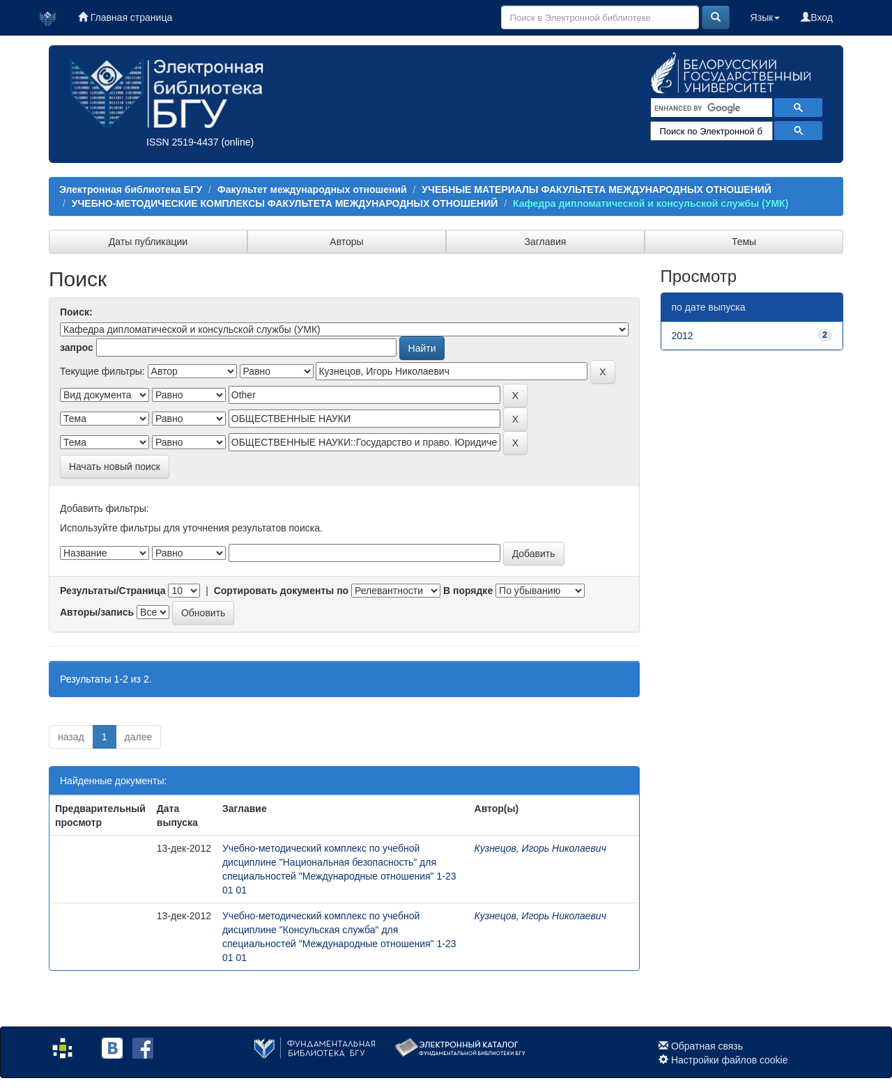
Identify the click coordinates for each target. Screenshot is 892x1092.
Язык (765, 17)
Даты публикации (148, 241)
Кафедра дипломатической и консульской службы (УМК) (650, 203)
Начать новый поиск (114, 466)
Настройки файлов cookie (729, 1060)
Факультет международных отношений (312, 189)
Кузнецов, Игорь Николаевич (540, 848)
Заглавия (546, 241)
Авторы (346, 241)
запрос (76, 347)
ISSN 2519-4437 (182, 142)
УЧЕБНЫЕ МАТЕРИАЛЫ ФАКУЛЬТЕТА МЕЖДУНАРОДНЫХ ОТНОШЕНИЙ (596, 189)
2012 (682, 335)
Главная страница (125, 17)
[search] (710, 108)
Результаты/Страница (113, 590)
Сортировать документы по (281, 590)
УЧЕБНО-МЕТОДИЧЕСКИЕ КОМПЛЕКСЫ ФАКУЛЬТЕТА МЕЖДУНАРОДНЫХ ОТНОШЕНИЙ (285, 203)
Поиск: (76, 312)
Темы (744, 241)
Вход (817, 17)
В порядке (468, 590)
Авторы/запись (97, 612)
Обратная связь (707, 1046)
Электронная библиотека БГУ (130, 189)
